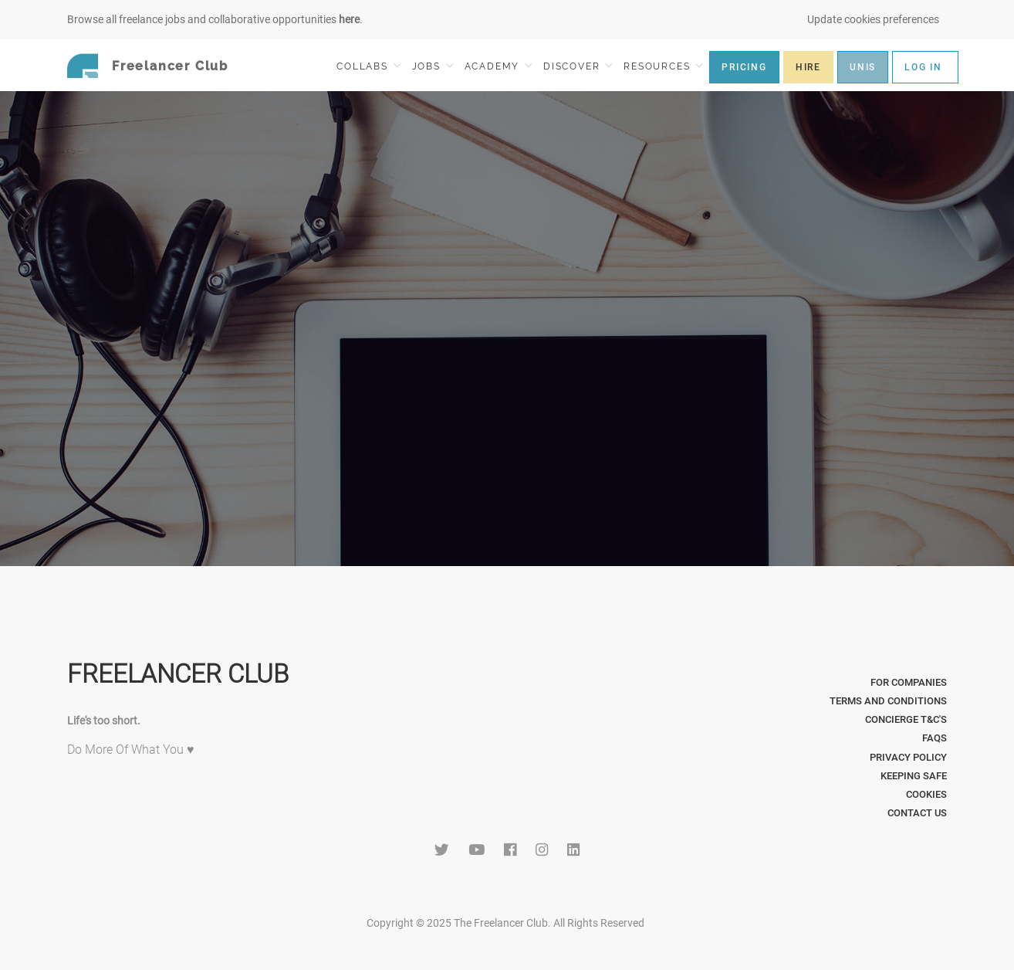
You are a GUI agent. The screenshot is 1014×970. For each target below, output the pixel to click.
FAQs (934, 738)
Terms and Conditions (888, 701)
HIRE (808, 67)
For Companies (908, 682)
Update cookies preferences (873, 19)
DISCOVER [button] (578, 66)
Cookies (926, 794)
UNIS (863, 67)
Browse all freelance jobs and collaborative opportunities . (215, 19)
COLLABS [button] (368, 66)
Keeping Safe (913, 776)
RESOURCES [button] (663, 66)
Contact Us (917, 813)
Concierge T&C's (906, 719)
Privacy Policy (908, 757)
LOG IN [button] (923, 67)
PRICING (744, 67)
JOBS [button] (433, 66)
